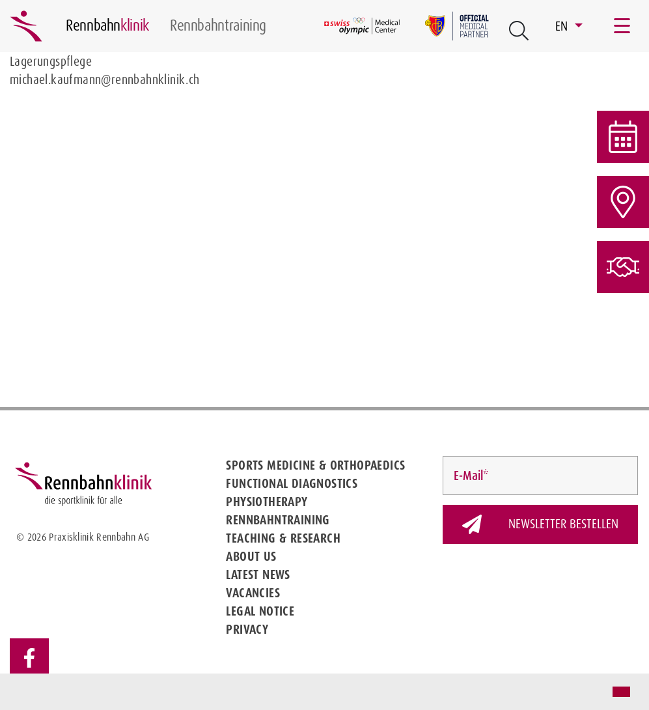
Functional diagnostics (291, 483)
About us (251, 556)
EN (563, 26)
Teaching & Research (283, 538)
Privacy (247, 629)
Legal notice (260, 611)
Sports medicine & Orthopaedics (315, 465)
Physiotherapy (266, 501)
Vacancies (253, 592)
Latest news (258, 574)
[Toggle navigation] (623, 26)
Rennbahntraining (277, 519)
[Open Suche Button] (518, 31)
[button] (21, 693)
